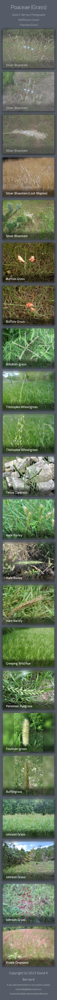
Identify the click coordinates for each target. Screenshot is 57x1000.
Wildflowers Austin (28, 19)
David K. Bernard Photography (28, 14)
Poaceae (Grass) (29, 24)
